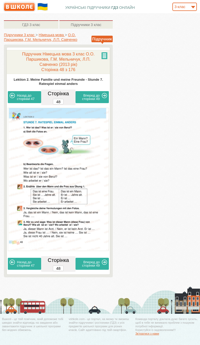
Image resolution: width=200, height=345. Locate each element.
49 (94, 97)
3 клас (31, 25)
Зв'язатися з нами (147, 333)
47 (22, 97)
